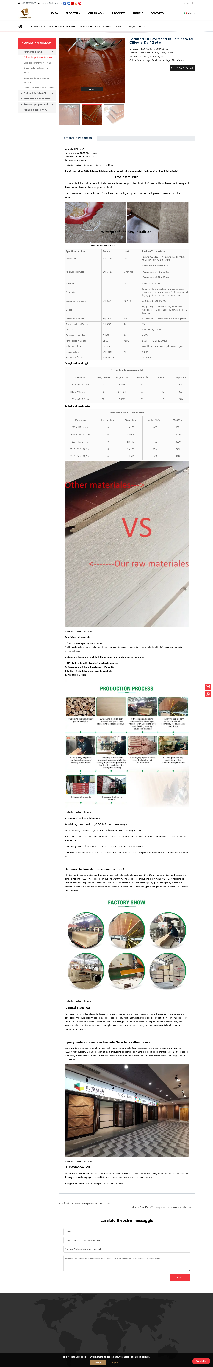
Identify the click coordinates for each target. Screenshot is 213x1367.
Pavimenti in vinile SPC (35, 93)
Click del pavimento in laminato (38, 62)
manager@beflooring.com (50, 3)
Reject (115, 1362)
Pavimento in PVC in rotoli (37, 98)
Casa (27, 26)
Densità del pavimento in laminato (39, 87)
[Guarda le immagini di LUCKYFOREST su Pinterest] (79, 3)
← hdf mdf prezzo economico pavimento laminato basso (85, 1203)
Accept (98, 1362)
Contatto (201, 1361)
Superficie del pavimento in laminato (36, 80)
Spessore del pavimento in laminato (36, 70)
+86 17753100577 (27, 3)
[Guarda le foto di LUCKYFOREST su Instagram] (76, 3)
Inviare (180, 1277)
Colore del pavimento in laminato (73, 26)
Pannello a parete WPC (35, 109)
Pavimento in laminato (44, 26)
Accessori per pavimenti (36, 104)
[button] (121, 114)
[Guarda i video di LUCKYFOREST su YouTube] (72, 3)
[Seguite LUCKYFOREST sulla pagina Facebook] (64, 3)
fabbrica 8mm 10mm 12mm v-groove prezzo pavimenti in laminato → (163, 1207)
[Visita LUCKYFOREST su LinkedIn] (68, 3)
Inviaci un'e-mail (184, 67)
